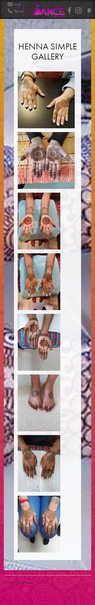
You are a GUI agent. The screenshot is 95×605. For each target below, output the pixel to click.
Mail (17, 4)
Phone (18, 11)
